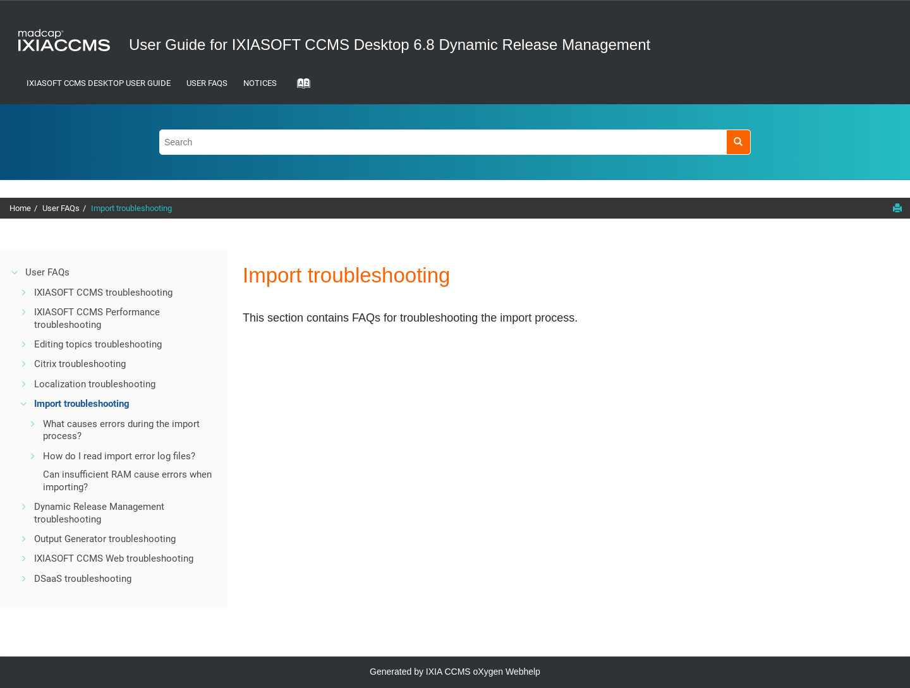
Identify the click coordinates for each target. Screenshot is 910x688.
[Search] (738, 142)
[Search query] (455, 142)
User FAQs (207, 83)
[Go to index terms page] (299, 87)
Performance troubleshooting (97, 318)
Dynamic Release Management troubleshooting (99, 513)
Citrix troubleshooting (80, 364)
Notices (260, 83)
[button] (15, 272)
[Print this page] (897, 208)
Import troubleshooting (131, 208)
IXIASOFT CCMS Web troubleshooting (113, 558)
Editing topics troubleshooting (98, 344)
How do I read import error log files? (119, 456)
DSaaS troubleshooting (82, 578)
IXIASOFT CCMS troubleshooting (103, 292)
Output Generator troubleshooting (105, 539)
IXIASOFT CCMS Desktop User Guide (99, 83)
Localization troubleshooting (94, 384)
